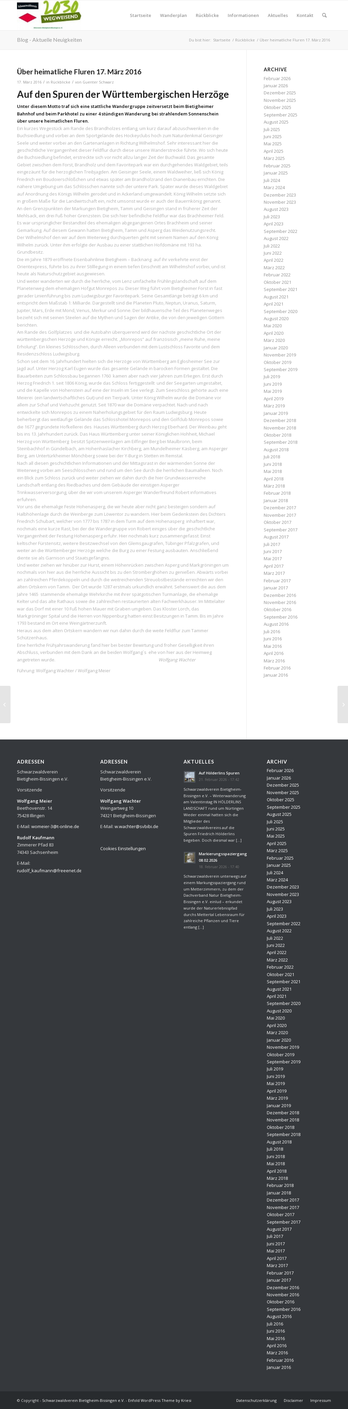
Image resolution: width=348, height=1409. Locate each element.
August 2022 (276, 238)
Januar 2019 (276, 413)
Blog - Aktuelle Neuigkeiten (49, 39)
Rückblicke (60, 82)
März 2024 (274, 187)
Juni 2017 (273, 551)
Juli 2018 (272, 457)
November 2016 (280, 602)
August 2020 (276, 318)
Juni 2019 (273, 384)
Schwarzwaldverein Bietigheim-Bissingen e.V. (83, 1400)
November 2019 (280, 355)
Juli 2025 (272, 129)
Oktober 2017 (277, 522)
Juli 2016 (272, 631)
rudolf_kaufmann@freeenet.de (49, 870)
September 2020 (280, 311)
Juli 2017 (272, 544)
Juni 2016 (273, 639)
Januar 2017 (276, 588)
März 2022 (274, 267)
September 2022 (280, 231)
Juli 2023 (272, 217)
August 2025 (276, 122)
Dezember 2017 (280, 508)
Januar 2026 (276, 86)
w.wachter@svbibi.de (136, 826)
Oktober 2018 (277, 435)
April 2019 (273, 399)
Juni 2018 (273, 464)
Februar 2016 (277, 668)
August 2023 (276, 209)
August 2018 (276, 449)
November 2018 (280, 428)
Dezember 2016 (280, 595)
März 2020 (274, 340)
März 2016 (274, 661)
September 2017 (280, 530)
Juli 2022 (272, 246)
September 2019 (280, 369)
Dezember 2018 (280, 420)
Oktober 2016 (277, 609)
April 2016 (273, 653)
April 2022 (273, 260)
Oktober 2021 (277, 282)
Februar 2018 (277, 493)
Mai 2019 (273, 391)
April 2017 (273, 566)
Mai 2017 (273, 558)
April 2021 (273, 304)
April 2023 (273, 224)
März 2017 (274, 573)
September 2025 (280, 115)
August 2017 (276, 537)
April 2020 (273, 333)
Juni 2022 (273, 253)
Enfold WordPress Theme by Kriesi (159, 1400)
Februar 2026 (277, 78)
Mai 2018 (273, 471)
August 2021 (276, 297)
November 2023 (280, 202)
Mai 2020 (273, 326)
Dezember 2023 (280, 195)
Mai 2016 (273, 646)
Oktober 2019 (277, 362)
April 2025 (273, 151)
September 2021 (280, 289)
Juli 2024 (272, 180)
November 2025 (280, 100)
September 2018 (280, 442)
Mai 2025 (273, 144)
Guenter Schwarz (98, 82)
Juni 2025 (273, 136)
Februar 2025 (277, 166)
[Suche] (324, 15)
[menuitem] (140, 15)
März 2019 (274, 406)
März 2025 (274, 158)
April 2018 (273, 479)
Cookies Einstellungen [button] (123, 848)
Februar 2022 (277, 275)
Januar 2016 (276, 675)
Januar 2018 (276, 500)
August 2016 (276, 624)
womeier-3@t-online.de (55, 826)
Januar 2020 (276, 348)
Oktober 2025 (277, 107)
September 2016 (280, 617)
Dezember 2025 (280, 93)
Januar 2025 (276, 173)
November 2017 (280, 515)
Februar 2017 (277, 581)
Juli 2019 (272, 376)
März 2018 (274, 486)
